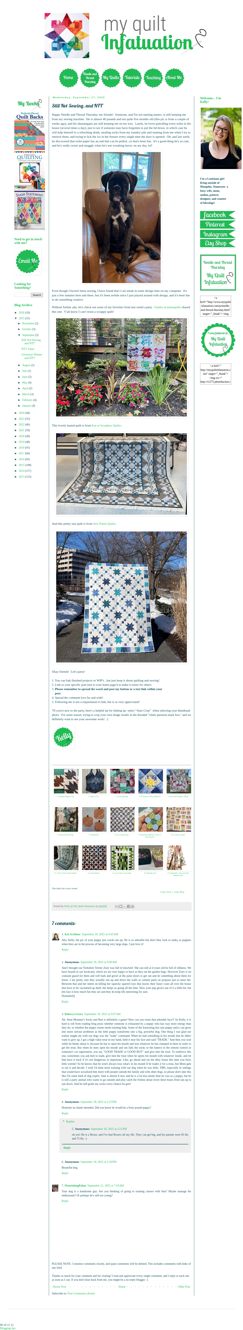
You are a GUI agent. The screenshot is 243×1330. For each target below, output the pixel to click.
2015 (22, 465)
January (27, 405)
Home (122, 1286)
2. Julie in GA (93, 796)
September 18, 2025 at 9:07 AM (102, 1014)
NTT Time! (28, 349)
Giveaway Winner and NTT (31, 356)
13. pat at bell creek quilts (121, 873)
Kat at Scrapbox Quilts (106, 425)
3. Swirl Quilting (122, 796)
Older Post (184, 1286)
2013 (22, 476)
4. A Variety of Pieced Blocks (150, 796)
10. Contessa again (178, 835)
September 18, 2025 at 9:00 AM (98, 962)
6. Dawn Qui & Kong (65, 835)
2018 (22, 447)
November (28, 323)
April (25, 388)
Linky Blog (179, 892)
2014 (22, 470)
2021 (22, 430)
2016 (22, 459)
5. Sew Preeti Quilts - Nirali (178, 796)
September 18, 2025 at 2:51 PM (109, 1128)
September (28, 335)
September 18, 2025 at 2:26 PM (98, 1161)
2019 (22, 441)
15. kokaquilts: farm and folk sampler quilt (178, 874)
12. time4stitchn (93, 873)
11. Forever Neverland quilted (65, 873)
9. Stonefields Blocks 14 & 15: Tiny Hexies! (150, 836)
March (26, 394)
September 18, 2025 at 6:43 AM (100, 934)
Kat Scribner (73, 934)
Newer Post (59, 1286)
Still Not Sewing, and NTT (31, 341)
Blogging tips (8, 1328)
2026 (22, 312)
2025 (22, 318)
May (25, 382)
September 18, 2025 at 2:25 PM (98, 1101)
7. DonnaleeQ (93, 835)
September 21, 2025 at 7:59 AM (105, 1185)
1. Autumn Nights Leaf (65, 796)
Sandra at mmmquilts (167, 307)
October (27, 329)
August (26, 365)
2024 (22, 412)
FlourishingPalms (75, 1185)
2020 (22, 436)
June (25, 376)
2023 (22, 418)
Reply (65, 949)
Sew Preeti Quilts (104, 523)
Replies (70, 1121)
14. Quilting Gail (150, 873)
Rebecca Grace (74, 1014)
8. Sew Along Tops (122, 835)
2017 (22, 453)
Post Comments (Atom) (81, 1293)
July (25, 370)
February (27, 400)
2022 (22, 424)
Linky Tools (165, 892)
